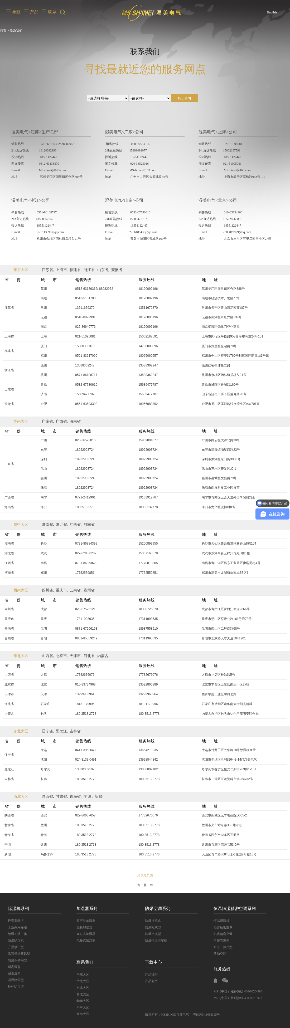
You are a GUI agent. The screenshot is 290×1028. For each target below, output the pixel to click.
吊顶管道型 (221, 940)
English (272, 12)
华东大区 (20, 270)
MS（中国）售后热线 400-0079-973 (238, 998)
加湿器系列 (87, 908)
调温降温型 (16, 980)
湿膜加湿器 (84, 927)
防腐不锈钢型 (17, 960)
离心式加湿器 (85, 934)
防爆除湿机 (16, 940)
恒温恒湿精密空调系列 (235, 908)
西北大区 (20, 797)
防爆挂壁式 (153, 921)
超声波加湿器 (85, 921)
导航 (16, 11)
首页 (3, 30)
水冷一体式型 (223, 947)
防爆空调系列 (157, 908)
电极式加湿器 (85, 940)
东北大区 (20, 731)
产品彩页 (151, 981)
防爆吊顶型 (153, 934)
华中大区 (20, 525)
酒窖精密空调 (223, 927)
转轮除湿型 (16, 986)
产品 (34, 11)
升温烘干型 (16, 947)
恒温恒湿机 (221, 921)
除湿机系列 (18, 908)
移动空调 (220, 954)
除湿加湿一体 (17, 934)
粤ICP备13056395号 (206, 1014)
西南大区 (20, 590)
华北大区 (20, 656)
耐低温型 (14, 973)
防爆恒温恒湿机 (156, 940)
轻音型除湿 (16, 921)
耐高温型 (14, 967)
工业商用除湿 (17, 927)
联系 (52, 11)
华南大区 (20, 421)
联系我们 (84, 962)
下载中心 (153, 962)
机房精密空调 (223, 934)
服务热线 (222, 969)
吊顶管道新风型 (19, 954)
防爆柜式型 (153, 927)
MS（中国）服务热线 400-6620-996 (238, 991)
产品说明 (151, 974)
